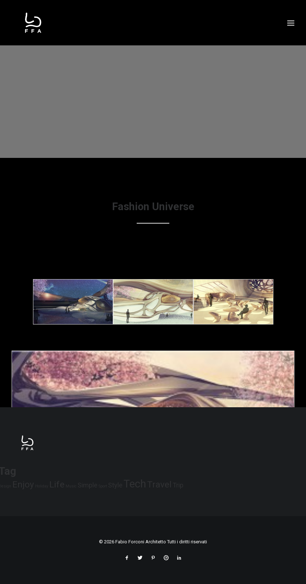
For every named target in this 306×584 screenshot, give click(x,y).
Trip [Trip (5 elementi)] (178, 485)
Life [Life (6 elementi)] (57, 484)
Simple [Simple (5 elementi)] (88, 485)
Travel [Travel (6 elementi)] (159, 484)
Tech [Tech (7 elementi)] (135, 484)
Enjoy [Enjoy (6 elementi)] (23, 484)
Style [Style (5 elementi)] (115, 485)
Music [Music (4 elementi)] (71, 486)
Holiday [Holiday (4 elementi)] (41, 486)
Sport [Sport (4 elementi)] (103, 486)
